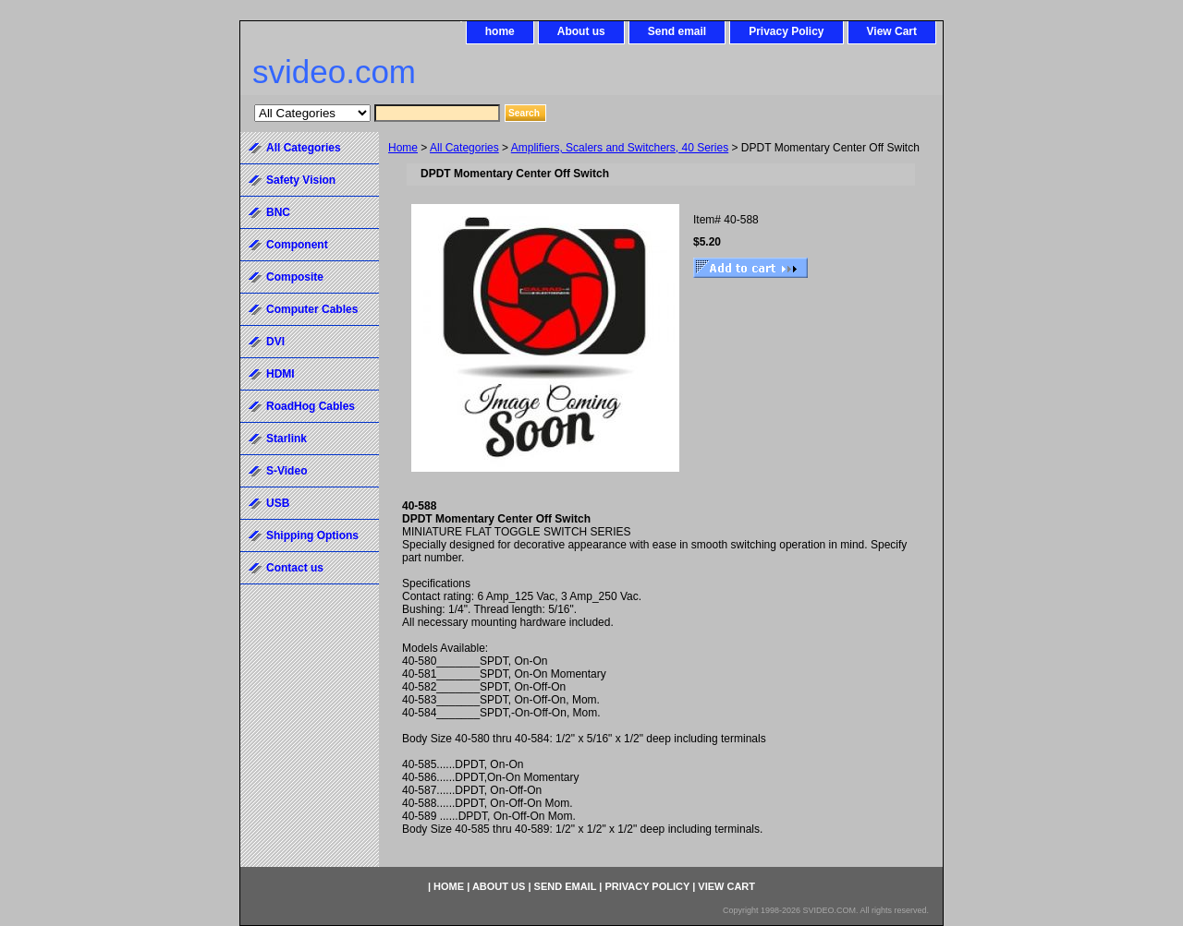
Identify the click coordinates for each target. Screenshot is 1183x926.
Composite (294, 277)
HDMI (280, 373)
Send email (677, 31)
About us (581, 31)
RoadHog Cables (310, 406)
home (500, 31)
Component (297, 244)
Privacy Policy (786, 31)
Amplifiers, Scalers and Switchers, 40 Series (619, 147)
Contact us (294, 567)
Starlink (286, 438)
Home (403, 147)
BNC (278, 212)
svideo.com (334, 72)
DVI (275, 341)
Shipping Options (312, 535)
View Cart (892, 31)
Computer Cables (312, 309)
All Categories (464, 147)
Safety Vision (300, 180)
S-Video (286, 470)
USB (277, 503)
